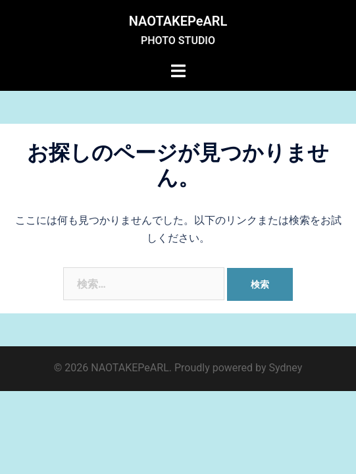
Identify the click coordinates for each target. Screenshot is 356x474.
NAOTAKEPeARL (178, 21)
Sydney (286, 367)
